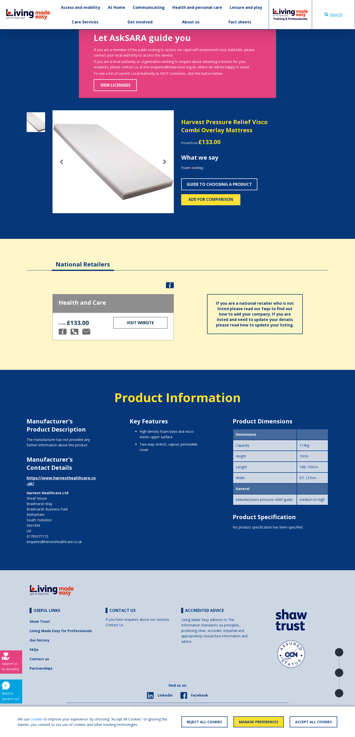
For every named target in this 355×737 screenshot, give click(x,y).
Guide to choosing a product (219, 184)
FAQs (34, 649)
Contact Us (114, 625)
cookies (37, 719)
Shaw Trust (40, 621)
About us (190, 22)
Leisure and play (246, 7)
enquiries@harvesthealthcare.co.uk (54, 541)
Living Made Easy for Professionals (61, 630)
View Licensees (115, 85)
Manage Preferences (258, 721)
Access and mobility (80, 7)
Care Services (85, 22)
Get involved (140, 22)
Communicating (149, 7)
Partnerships (41, 668)
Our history (40, 640)
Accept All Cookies (313, 721)
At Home (116, 7)
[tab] (83, 260)
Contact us (39, 659)
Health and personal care (197, 7)
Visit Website (140, 322)
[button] (62, 162)
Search (333, 14)
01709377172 (37, 536)
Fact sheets (240, 22)
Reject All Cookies (204, 721)
